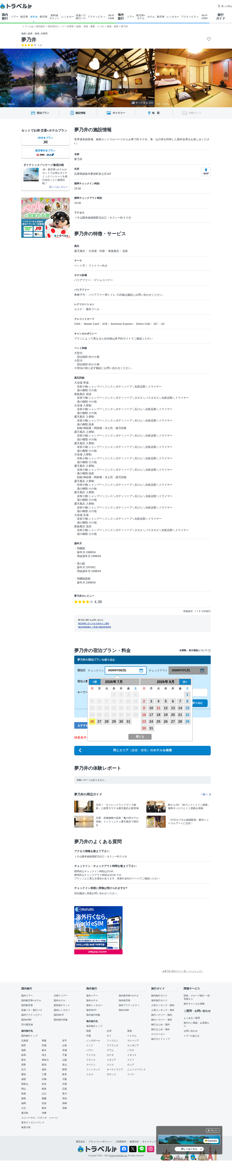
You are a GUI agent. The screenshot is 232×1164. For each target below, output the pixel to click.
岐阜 (64, 1074)
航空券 (24, 16)
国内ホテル (59, 1000)
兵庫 (64, 1084)
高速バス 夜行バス (81, 17)
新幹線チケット (62, 1005)
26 (92, 721)
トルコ (89, 1074)
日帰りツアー (61, 995)
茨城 (64, 1050)
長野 (23, 1064)
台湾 (109, 1031)
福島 (23, 1050)
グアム (110, 1050)
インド (89, 1045)
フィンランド (93, 1069)
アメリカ (91, 1055)
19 (166, 715)
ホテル (34, 16)
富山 (64, 1064)
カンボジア (133, 1045)
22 (187, 715)
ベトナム (131, 1035)
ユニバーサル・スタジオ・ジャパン (39, 1117)
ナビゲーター (158, 1034)
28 (107, 721)
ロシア (130, 1064)
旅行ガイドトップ (160, 1039)
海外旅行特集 (93, 1015)
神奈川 (45, 1059)
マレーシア (133, 1040)
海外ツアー (92, 995)
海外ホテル (92, 1000)
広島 (64, 1088)
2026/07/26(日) (117, 670)
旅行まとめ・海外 (160, 1029)
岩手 (64, 1040)
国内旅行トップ (29, 1035)
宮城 (44, 1045)
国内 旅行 (5, 16)
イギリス (131, 1055)
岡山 (23, 1088)
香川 (64, 1093)
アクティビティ (96, 16)
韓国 (88, 1031)
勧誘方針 (134, 1141)
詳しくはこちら (189, 1149)
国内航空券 (27, 1005)
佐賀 (44, 1103)
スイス (110, 1064)
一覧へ (205, 794)
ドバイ (130, 1074)
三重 (44, 1074)
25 (158, 721)
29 (114, 721)
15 (187, 708)
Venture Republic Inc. (118, 1156)
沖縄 (44, 1113)
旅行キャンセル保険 (194, 1003)
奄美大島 (26, 1127)
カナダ (110, 1055)
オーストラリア (115, 1069)
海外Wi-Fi (91, 1010)
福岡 (23, 1103)
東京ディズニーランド (32, 1122)
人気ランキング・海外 (162, 1010)
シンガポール (93, 1040)
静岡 (64, 1069)
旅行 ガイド (220, 16)
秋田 (23, 1045)
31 (128, 721)
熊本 (44, 1108)
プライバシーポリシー (100, 1141)
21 (180, 715)
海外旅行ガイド (159, 1000)
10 (151, 708)
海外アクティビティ (129, 1005)
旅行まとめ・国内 (160, 1024)
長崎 (64, 1103)
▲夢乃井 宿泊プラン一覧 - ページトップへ (182, 971)
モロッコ (111, 1074)
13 (173, 708)
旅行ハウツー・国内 (161, 1015)
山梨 (64, 1059)
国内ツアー (27, 995)
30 (121, 721)
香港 (129, 1031)
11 (158, 708)
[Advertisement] (161, 930)
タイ (109, 1035)
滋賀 (23, 1079)
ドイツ (130, 1059)
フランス (91, 1059)
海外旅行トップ (94, 1026)
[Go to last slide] (77, 78)
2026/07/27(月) (181, 670)
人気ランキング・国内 (162, 1005)
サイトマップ (149, 1141)
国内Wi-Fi (59, 1015)
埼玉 (44, 1055)
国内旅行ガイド (159, 995)
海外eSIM (124, 1010)
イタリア (111, 1059)
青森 (44, 1040)
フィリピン (112, 1040)
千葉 (64, 1055)
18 (158, 715)
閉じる (214, 1130)
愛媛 (44, 1098)
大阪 (64, 1079)
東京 (23, 1059)
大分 (23, 1108)
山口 (44, 1093)
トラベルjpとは (191, 1035)
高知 (64, 1098)
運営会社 (80, 1141)
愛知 (23, 1074)
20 (173, 715)
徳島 (23, 1098)
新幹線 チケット (54, 17)
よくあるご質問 (192, 1018)
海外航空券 (124, 1000)
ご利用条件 (120, 1141)
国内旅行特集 (61, 1019)
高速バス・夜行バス (31, 1010)
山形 (64, 1045)
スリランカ (112, 1045)
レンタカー (67, 16)
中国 (88, 1035)
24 (151, 721)
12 (166, 708)
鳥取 (44, 1088)
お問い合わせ (191, 1031)
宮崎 (64, 1108)
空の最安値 (27, 1024)
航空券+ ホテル (140, 17)
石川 (23, 1069)
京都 (44, 1079)
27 (99, 721)
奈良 (44, 1084)
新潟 (44, 1064)
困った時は (225, 6)
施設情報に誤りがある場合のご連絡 (93, 623)
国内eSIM (26, 1019)
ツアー (14, 16)
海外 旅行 (121, 16)
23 (144, 721)
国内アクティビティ (31, 1015)
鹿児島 (24, 1113)
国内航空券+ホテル (31, 1000)
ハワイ (89, 1050)
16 (144, 715)
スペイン (91, 1064)
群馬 (23, 1055)
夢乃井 (28, 40)
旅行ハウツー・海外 (161, 1019)
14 (180, 708)
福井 (44, 1069)
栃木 (44, 1050)
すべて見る (142, 102)
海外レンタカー (94, 1005)
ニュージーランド (136, 1069)
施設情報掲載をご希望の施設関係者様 (94, 627)
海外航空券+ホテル (129, 995)
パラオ (130, 1050)
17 (151, 715)
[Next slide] (154, 78)
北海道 (24, 1040)
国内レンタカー (62, 1010)
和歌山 (24, 1084)
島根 (23, 1093)
